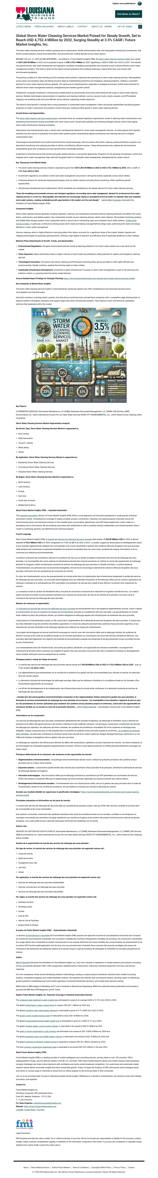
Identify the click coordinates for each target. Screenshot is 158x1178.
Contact (82, 26)
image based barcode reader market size (42, 1021)
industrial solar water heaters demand (41, 1010)
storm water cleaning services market (114, 59)
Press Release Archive (40, 1167)
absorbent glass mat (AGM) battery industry (43, 1037)
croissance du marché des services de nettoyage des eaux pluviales (47, 609)
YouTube (40, 1110)
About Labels (66, 26)
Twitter (27, 1110)
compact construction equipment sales (40, 1047)
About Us (96, 26)
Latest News (23, 26)
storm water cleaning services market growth (38, 118)
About (25, 1167)
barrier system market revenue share (35, 1016)
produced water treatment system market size (39, 1000)
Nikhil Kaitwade (114, 200)
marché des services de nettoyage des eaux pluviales (70, 539)
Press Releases (44, 26)
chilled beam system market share (39, 1005)
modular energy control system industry (42, 1026)
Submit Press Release (61, 1167)
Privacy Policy (120, 1167)
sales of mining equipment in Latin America (38, 1031)
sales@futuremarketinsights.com (47, 1103)
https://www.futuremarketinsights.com (40, 1106)
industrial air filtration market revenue (41, 1042)
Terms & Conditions (80, 1167)
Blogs (33, 1110)
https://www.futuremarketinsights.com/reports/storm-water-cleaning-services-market (99, 278)
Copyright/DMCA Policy (101, 1167)
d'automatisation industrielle (37, 935)
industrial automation (29, 515)
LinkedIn (19, 1110)
